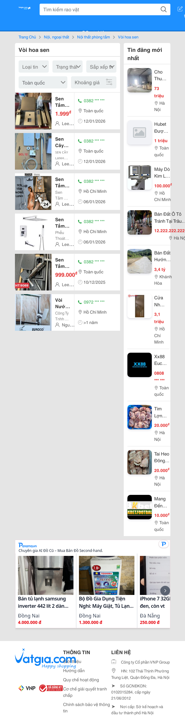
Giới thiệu (72, 661)
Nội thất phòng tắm (93, 36)
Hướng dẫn (74, 670)
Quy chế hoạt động (81, 679)
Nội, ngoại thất (56, 36)
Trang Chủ (27, 36)
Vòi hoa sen (128, 36)
